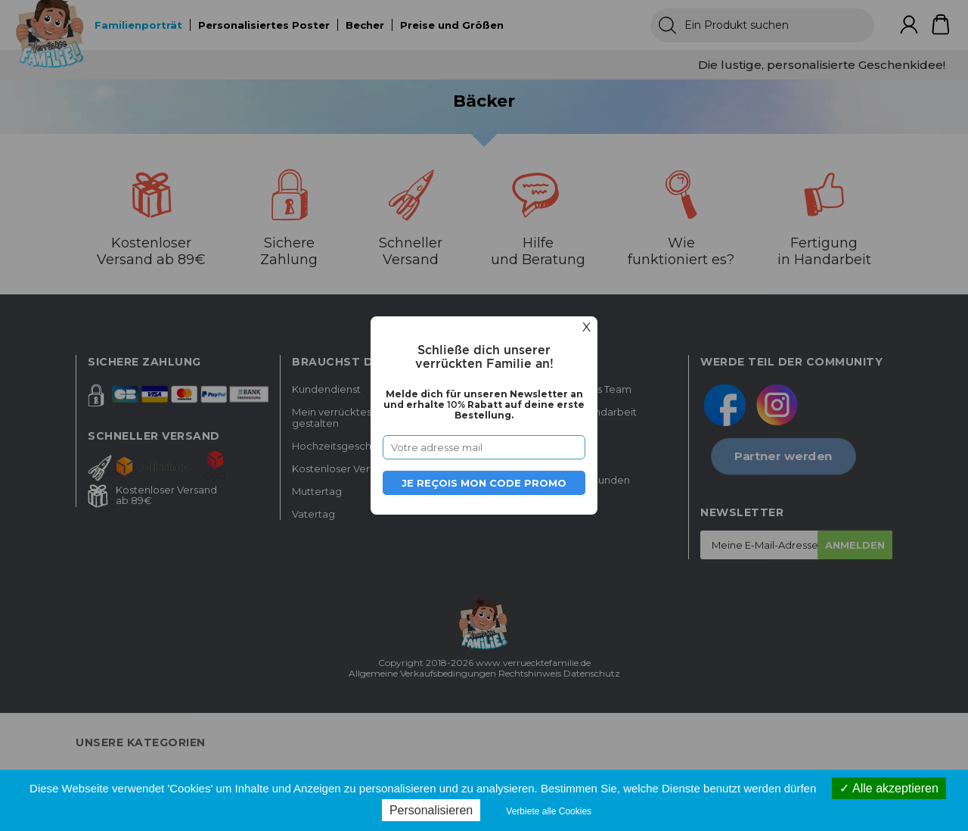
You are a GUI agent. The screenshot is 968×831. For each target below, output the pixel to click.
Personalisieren (431, 810)
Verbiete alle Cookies (548, 811)
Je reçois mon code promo (484, 483)
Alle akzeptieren (888, 788)
